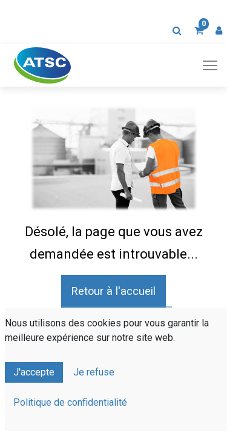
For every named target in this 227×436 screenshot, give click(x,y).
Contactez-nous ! (117, 324)
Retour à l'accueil (113, 291)
